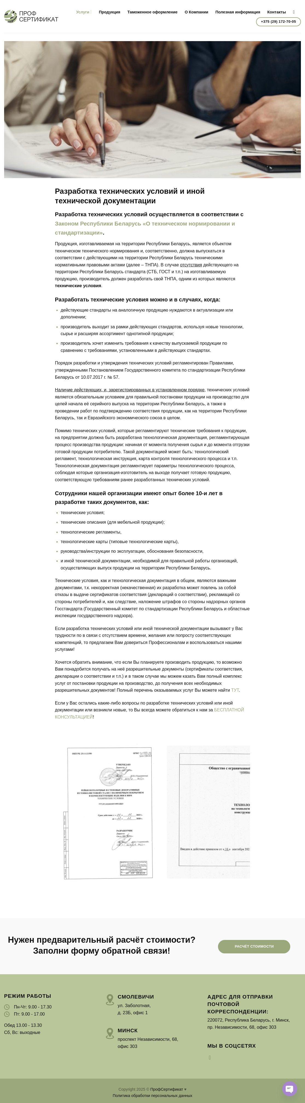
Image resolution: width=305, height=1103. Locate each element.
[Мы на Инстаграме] (211, 1057)
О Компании (196, 12)
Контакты (276, 12)
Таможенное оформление (152, 12)
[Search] (295, 12)
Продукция (109, 12)
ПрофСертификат (166, 1089)
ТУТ (235, 690)
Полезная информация (237, 12)
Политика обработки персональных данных (152, 1095)
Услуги (84, 12)
